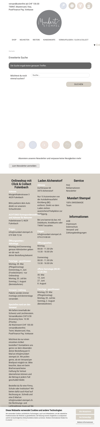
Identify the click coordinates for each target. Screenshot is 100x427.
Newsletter (71, 191)
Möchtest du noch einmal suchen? (18, 77)
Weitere (36, 40)
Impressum (71, 224)
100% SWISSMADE (74, 202)
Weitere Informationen (85, 422)
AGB (68, 221)
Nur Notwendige (85, 417)
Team (68, 205)
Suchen (78, 84)
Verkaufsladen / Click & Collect (73, 40)
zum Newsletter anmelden (24, 166)
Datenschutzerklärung (20, 420)
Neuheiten (24, 40)
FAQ (68, 185)
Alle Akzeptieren (85, 412)
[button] (72, 4)
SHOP (14, 40)
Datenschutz (72, 227)
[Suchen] (63, 4)
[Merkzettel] (80, 4)
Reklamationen (73, 188)
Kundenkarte (49, 40)
